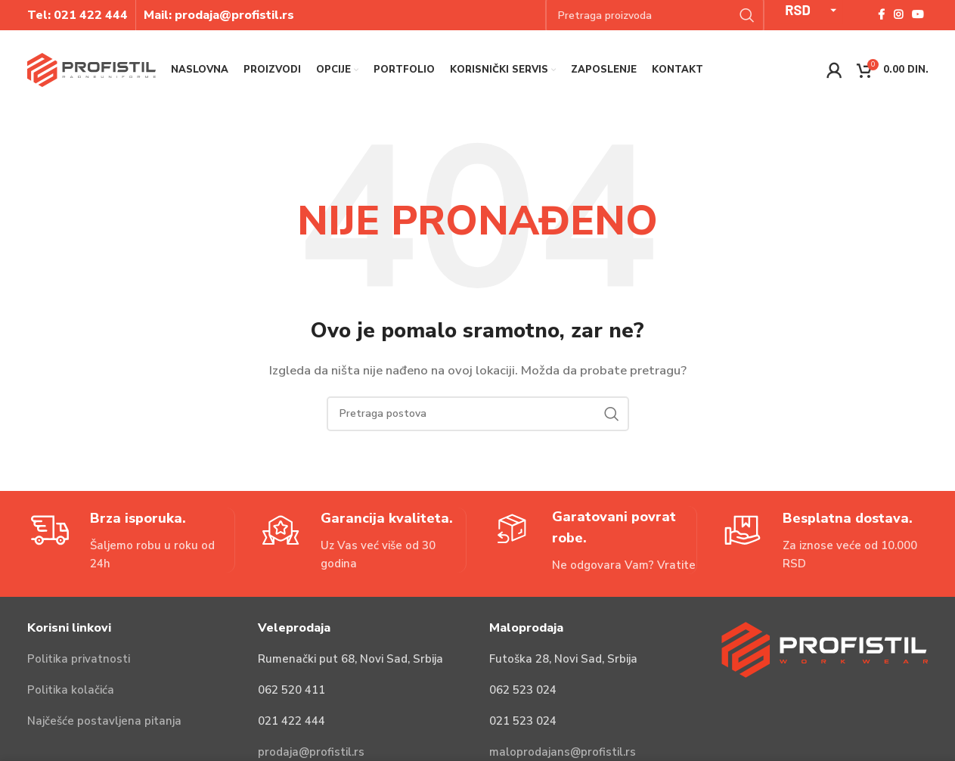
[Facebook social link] (881, 15)
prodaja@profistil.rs (311, 751)
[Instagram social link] (898, 15)
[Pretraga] (478, 413)
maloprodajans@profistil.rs (562, 751)
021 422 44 (87, 15)
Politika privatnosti (78, 658)
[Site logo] (91, 68)
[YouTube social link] (918, 15)
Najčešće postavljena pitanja (104, 720)
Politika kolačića (70, 689)
